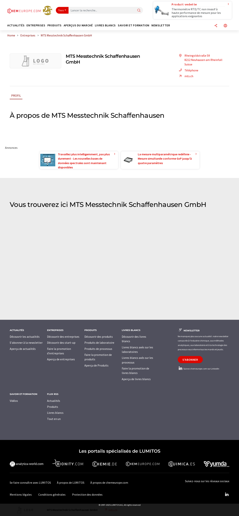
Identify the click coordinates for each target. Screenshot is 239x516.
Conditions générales (52, 494)
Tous (61, 10)
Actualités (53, 401)
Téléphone (188, 70)
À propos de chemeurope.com (109, 482)
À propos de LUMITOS (70, 482)
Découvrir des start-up (61, 342)
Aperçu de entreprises (61, 359)
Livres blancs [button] (105, 25)
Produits (52, 407)
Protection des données (87, 494)
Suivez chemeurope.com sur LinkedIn (198, 368)
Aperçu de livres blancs (136, 379)
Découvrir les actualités (25, 336)
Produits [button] (54, 25)
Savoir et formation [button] (133, 25)
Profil (16, 95)
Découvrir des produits (98, 336)
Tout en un (54, 419)
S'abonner (190, 359)
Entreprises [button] (36, 25)
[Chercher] (139, 10)
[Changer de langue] (225, 26)
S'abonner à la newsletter (26, 342)
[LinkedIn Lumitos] (226, 494)
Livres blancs (55, 413)
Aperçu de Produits (96, 365)
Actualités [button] (15, 25)
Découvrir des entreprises (63, 336)
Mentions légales (21, 494)
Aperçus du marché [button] (78, 25)
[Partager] (215, 26)
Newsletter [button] (160, 25)
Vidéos (14, 401)
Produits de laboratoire (99, 342)
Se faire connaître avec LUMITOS (30, 482)
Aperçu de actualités (23, 349)
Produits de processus (98, 349)
